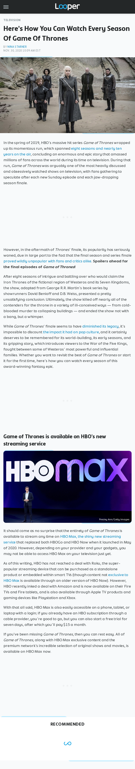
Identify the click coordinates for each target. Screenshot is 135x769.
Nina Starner (17, 47)
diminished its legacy (100, 326)
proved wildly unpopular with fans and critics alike (47, 261)
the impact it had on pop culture (71, 332)
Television (12, 20)
